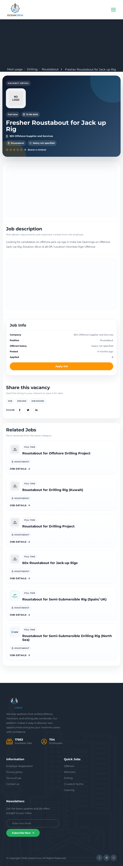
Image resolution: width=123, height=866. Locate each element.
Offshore (69, 766)
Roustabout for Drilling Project (48, 526)
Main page (15, 69)
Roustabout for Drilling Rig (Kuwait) (52, 490)
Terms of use (13, 778)
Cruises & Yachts (73, 783)
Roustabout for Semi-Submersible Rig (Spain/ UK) (64, 599)
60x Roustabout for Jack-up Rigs (50, 563)
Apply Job (61, 366)
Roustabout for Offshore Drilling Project (56, 453)
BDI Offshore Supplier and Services (29, 136)
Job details (20, 468)
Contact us (12, 783)
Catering (69, 790)
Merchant (69, 771)
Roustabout (50, 69)
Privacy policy (14, 771)
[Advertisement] (61, 43)
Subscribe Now (23, 832)
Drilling (32, 69)
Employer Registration (19, 766)
